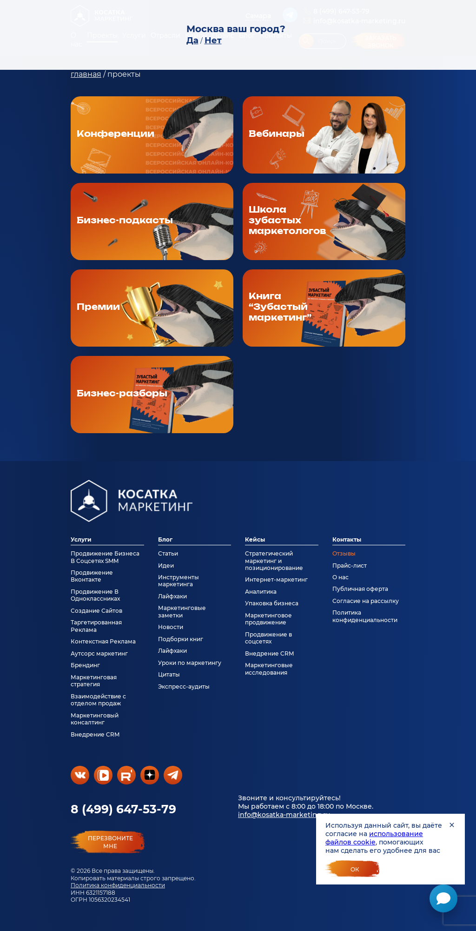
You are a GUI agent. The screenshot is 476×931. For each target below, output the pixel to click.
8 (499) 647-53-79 (123, 809)
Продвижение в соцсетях (268, 638)
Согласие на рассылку (365, 600)
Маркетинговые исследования (269, 669)
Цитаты (169, 674)
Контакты (346, 539)
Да (192, 40)
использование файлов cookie (374, 838)
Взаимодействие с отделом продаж (98, 700)
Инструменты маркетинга (178, 581)
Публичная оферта (360, 588)
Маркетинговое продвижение (268, 619)
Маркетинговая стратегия (94, 681)
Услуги (81, 539)
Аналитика (261, 591)
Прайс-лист (349, 565)
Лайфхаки (172, 596)
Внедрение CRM (95, 734)
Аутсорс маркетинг (99, 653)
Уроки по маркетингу (189, 662)
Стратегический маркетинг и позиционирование (274, 560)
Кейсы (255, 539)
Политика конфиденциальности (118, 885)
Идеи (166, 565)
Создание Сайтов (96, 610)
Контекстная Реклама (103, 641)
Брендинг (85, 665)
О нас (340, 577)
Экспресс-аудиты (184, 686)
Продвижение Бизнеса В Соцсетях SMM (105, 557)
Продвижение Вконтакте (92, 576)
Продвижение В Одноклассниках (95, 595)
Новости (170, 626)
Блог (165, 539)
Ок (354, 869)
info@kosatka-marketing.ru (284, 814)
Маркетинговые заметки (182, 611)
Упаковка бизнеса (271, 603)
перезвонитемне (110, 842)
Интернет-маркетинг (276, 579)
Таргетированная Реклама (96, 626)
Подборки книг (180, 639)
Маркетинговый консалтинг (95, 719)
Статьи (168, 553)
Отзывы (344, 553)
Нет (213, 40)
